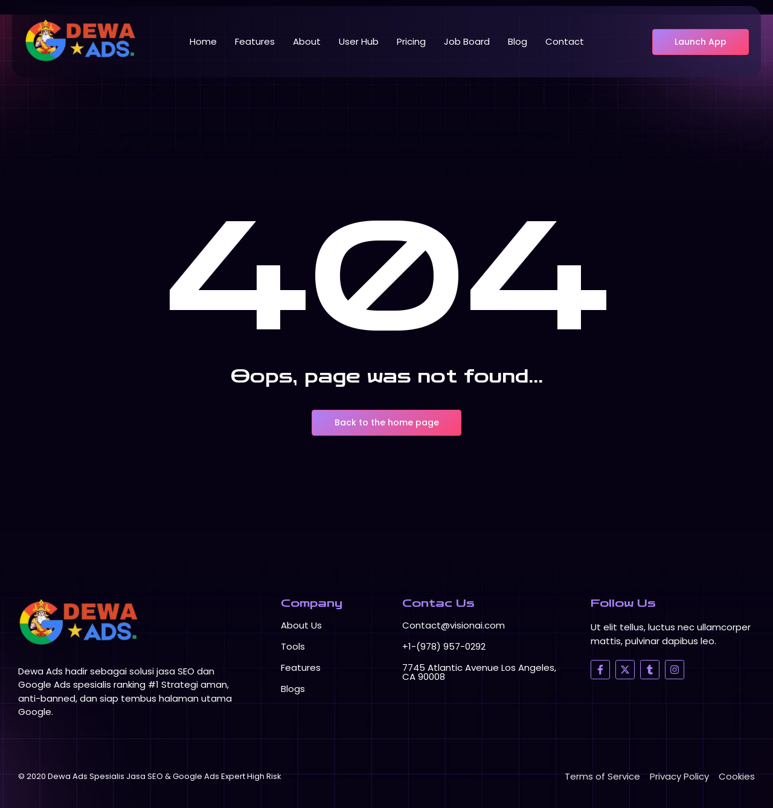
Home (203, 41)
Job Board (467, 41)
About (307, 41)
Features (255, 41)
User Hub (359, 41)
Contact (564, 41)
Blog (517, 41)
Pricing (411, 41)
